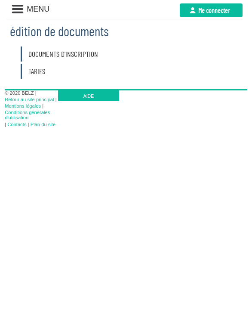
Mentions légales (23, 105)
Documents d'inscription (63, 54)
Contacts (16, 124)
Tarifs (36, 71)
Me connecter (214, 10)
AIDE (88, 96)
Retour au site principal (29, 99)
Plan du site (43, 124)
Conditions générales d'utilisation (27, 115)
